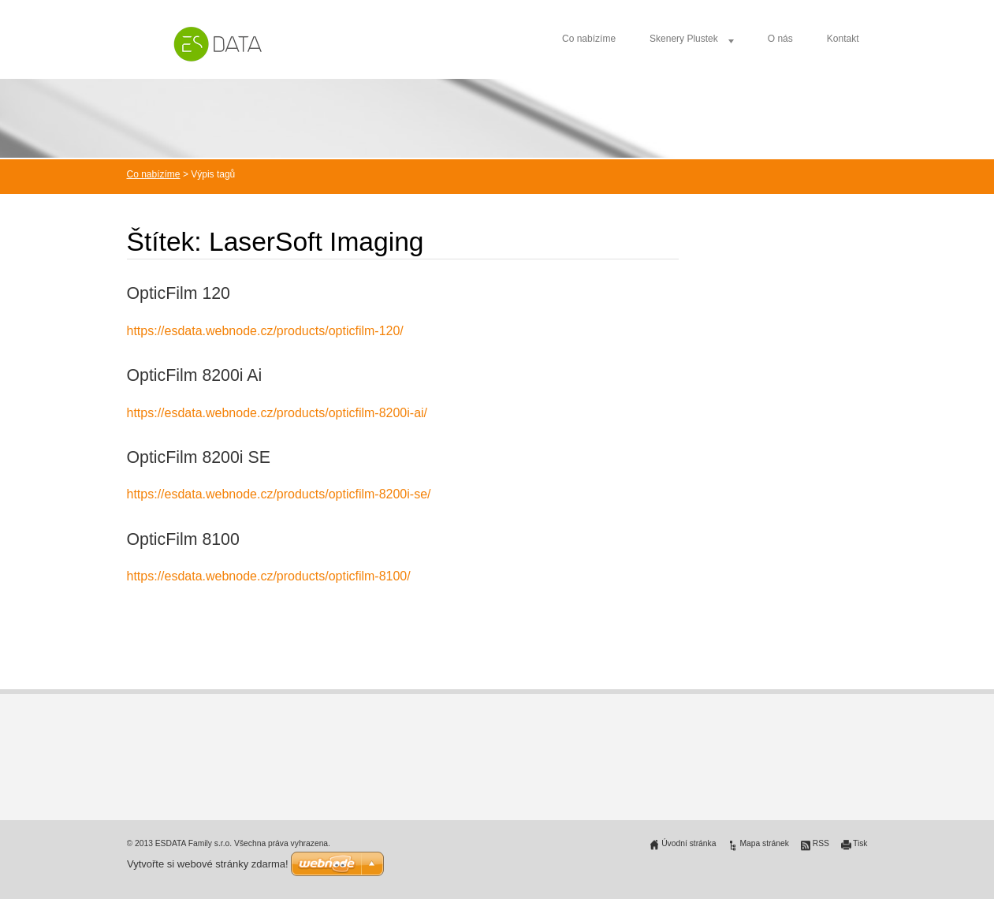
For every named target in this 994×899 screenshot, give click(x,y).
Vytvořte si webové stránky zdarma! (208, 864)
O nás (780, 38)
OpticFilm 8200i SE (198, 457)
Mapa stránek (763, 843)
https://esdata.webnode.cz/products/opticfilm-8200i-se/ (279, 494)
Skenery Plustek (684, 38)
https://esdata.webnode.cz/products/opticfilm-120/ (265, 331)
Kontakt (843, 38)
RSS (821, 843)
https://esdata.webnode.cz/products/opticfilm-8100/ (269, 576)
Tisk (860, 843)
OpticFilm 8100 (183, 539)
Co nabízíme (589, 38)
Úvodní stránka (688, 843)
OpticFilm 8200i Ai (194, 375)
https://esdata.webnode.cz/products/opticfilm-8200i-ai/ (277, 413)
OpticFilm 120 (178, 293)
